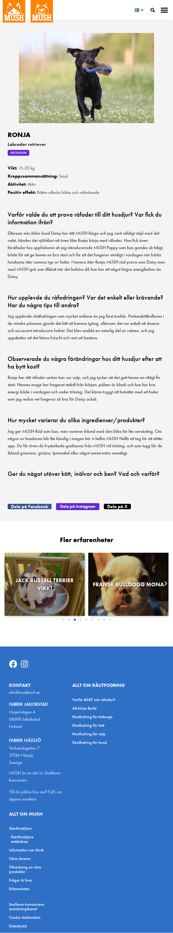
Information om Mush (26, 850)
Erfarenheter (19, 889)
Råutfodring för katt (88, 725)
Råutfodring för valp (89, 734)
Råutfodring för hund (89, 742)
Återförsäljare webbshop (22, 839)
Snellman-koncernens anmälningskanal (26, 906)
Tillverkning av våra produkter (25, 869)
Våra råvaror (20, 858)
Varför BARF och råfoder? (93, 699)
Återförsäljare (21, 828)
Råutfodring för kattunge (92, 717)
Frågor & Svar (20, 880)
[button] (165, 10)
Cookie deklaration (25, 917)
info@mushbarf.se (24, 692)
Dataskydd (18, 926)
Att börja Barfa (84, 708)
